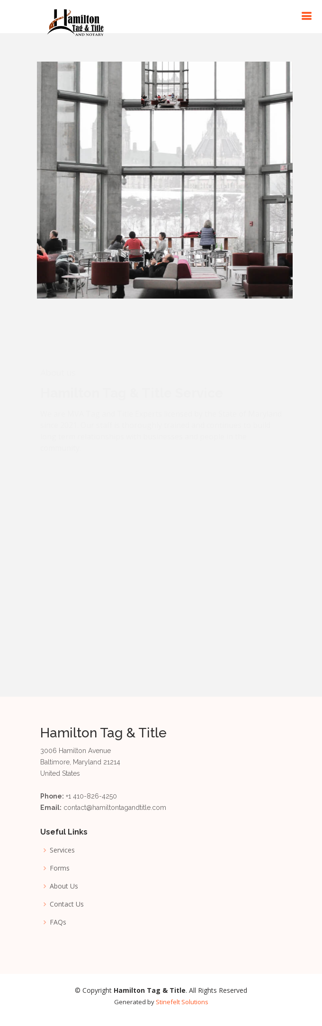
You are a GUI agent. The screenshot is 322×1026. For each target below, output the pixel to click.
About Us (64, 886)
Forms (60, 868)
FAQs (58, 922)
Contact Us (67, 904)
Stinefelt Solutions (182, 1002)
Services (62, 850)
